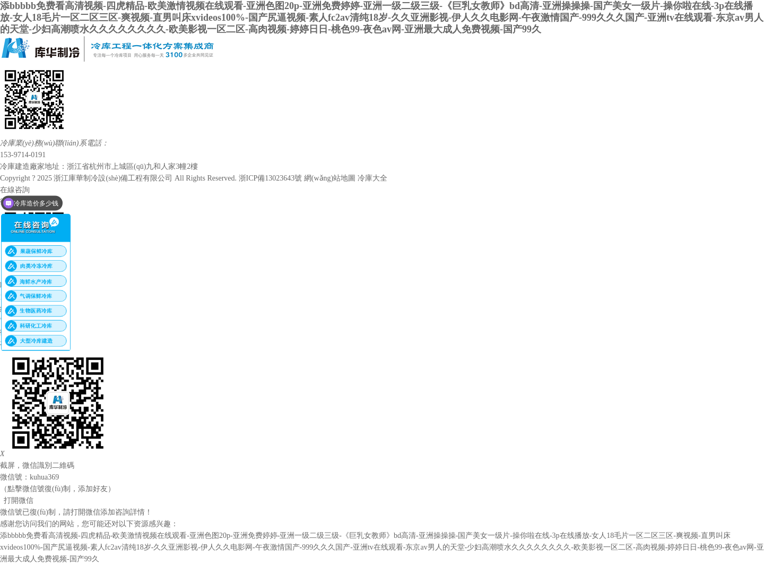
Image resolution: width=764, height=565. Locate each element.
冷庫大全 (372, 178)
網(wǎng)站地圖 (329, 178)
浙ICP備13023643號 (270, 178)
